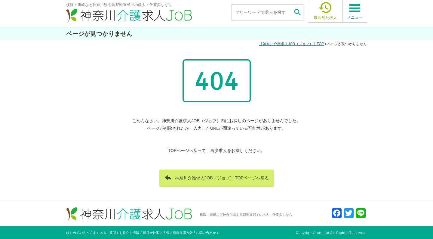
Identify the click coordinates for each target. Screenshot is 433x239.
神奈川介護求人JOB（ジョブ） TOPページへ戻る (216, 177)
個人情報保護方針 (179, 232)
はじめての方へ (77, 232)
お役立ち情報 (129, 232)
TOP (291, 44)
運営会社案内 (153, 232)
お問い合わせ (206, 232)
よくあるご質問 (104, 232)
